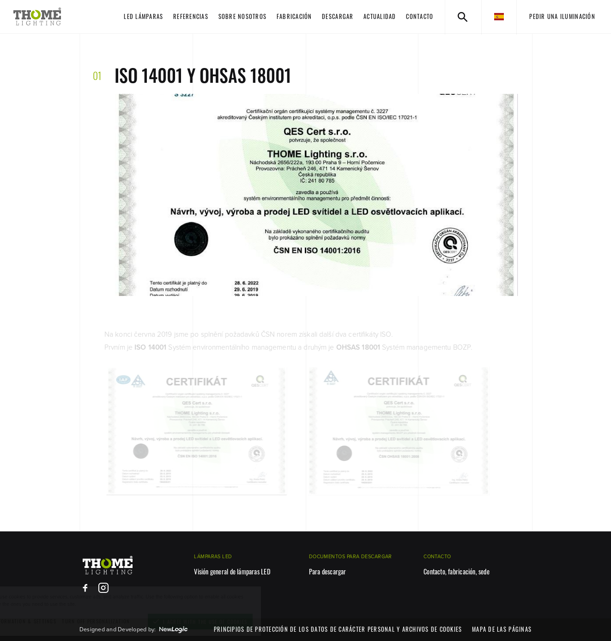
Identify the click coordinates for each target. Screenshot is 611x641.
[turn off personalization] (131, 621)
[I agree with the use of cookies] (235, 621)
